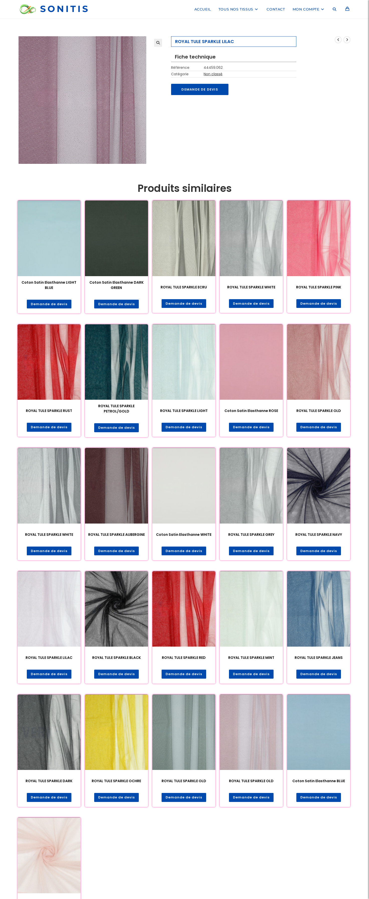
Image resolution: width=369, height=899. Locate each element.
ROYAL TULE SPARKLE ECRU (184, 287)
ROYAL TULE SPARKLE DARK (49, 782)
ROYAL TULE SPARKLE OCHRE (116, 782)
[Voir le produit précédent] (338, 39)
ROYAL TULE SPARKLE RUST (49, 411)
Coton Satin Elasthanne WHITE (183, 535)
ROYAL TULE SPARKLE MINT (251, 658)
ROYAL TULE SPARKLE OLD (318, 411)
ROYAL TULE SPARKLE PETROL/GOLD (116, 409)
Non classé (213, 74)
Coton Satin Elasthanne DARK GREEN (116, 285)
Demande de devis (200, 89)
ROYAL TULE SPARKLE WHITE (251, 287)
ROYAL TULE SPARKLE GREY (251, 535)
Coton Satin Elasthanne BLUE (318, 782)
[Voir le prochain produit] (346, 39)
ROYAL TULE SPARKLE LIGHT (184, 411)
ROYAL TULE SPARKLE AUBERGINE (116, 535)
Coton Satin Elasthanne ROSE (251, 411)
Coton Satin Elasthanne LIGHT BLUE (49, 285)
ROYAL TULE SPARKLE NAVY (318, 535)
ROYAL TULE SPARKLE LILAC (49, 658)
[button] (158, 43)
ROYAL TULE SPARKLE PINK (318, 287)
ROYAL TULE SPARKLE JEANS (319, 658)
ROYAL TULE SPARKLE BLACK (116, 658)
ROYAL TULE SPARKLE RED (184, 658)
